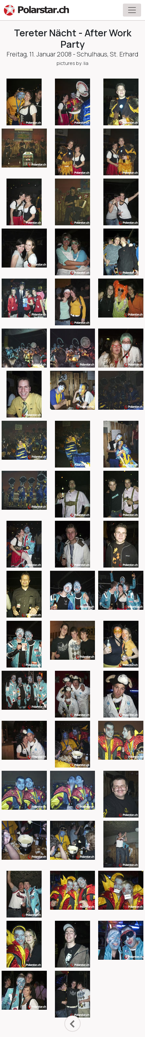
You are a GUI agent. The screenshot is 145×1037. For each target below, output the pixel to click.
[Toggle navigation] (132, 10)
